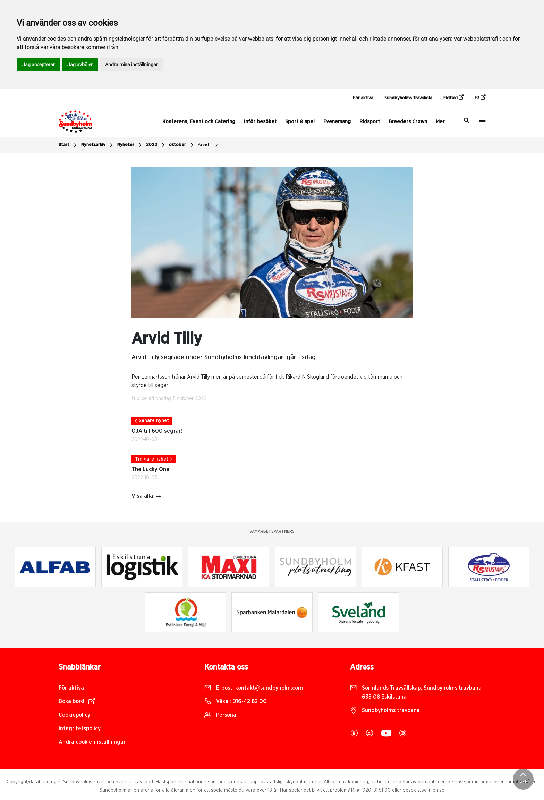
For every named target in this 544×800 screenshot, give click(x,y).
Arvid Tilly (208, 145)
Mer (440, 121)
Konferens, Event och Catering (198, 121)
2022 (156, 145)
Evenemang (337, 121)
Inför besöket (260, 121)
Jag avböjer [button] (80, 64)
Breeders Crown (408, 121)
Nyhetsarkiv (97, 145)
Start (68, 145)
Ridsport (369, 121)
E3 (480, 97)
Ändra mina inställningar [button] (131, 64)
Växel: (235, 701)
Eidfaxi (453, 97)
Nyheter (130, 145)
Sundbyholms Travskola (408, 98)
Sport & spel (300, 121)
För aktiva (363, 98)
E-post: (253, 687)
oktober (182, 145)
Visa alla (146, 496)
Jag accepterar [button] (38, 64)
